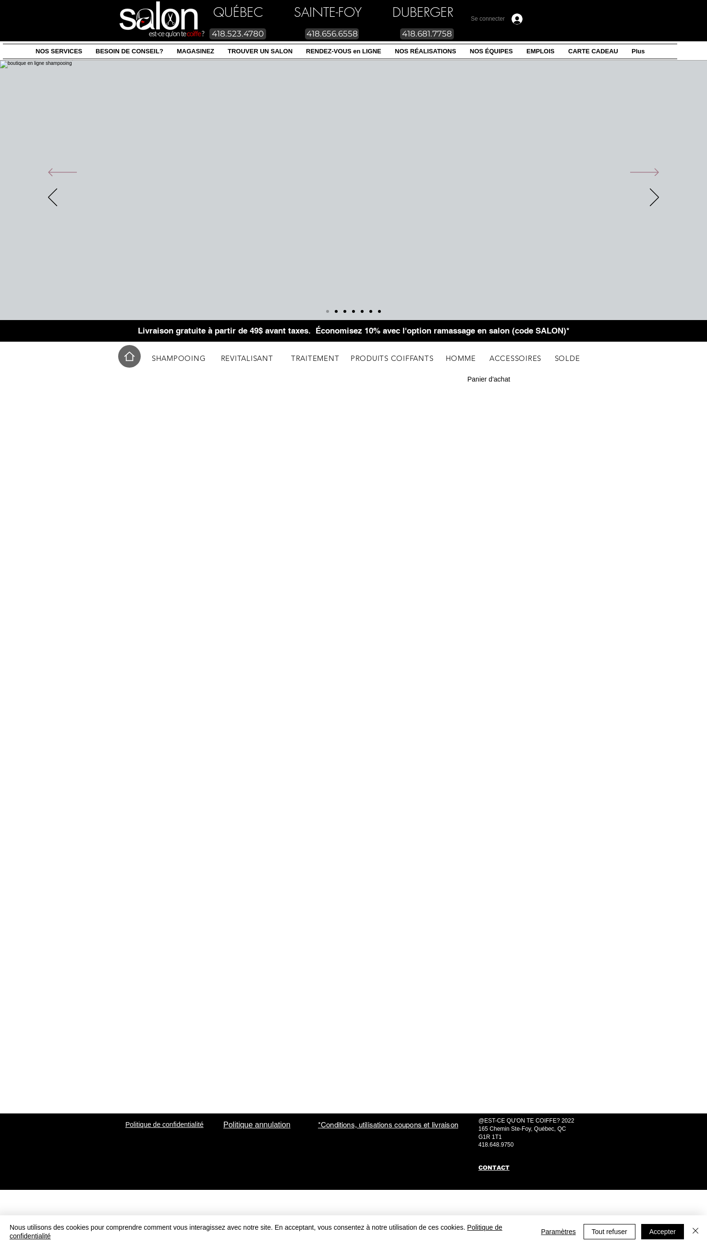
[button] (59, 51)
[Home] (129, 356)
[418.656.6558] (332, 33)
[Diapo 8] (336, 311)
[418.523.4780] (237, 33)
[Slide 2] (353, 311)
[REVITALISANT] (247, 358)
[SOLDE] (567, 358)
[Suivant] (644, 173)
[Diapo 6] (379, 311)
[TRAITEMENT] (315, 358)
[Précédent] (62, 173)
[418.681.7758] (427, 33)
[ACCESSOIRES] (515, 358)
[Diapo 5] (344, 311)
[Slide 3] (362, 311)
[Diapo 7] (327, 311)
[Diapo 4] (370, 311)
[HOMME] (460, 358)
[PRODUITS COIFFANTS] (392, 358)
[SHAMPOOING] (179, 358)
